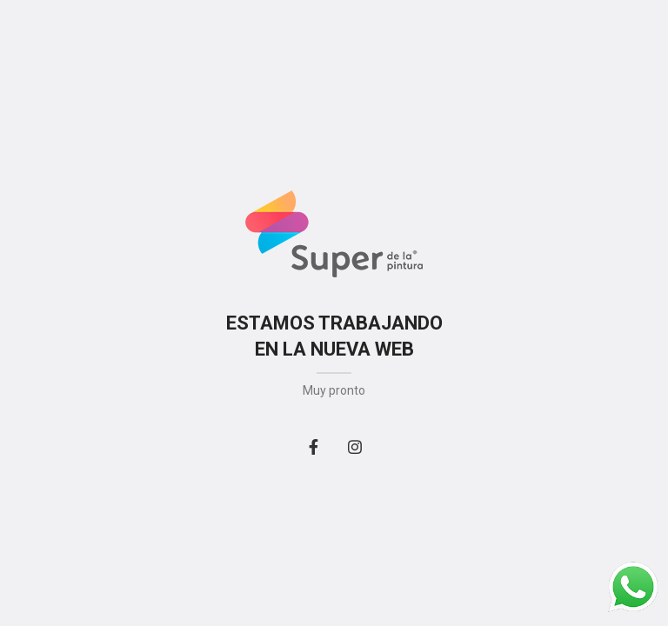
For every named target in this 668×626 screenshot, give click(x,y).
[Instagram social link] (354, 447)
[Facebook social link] (313, 447)
